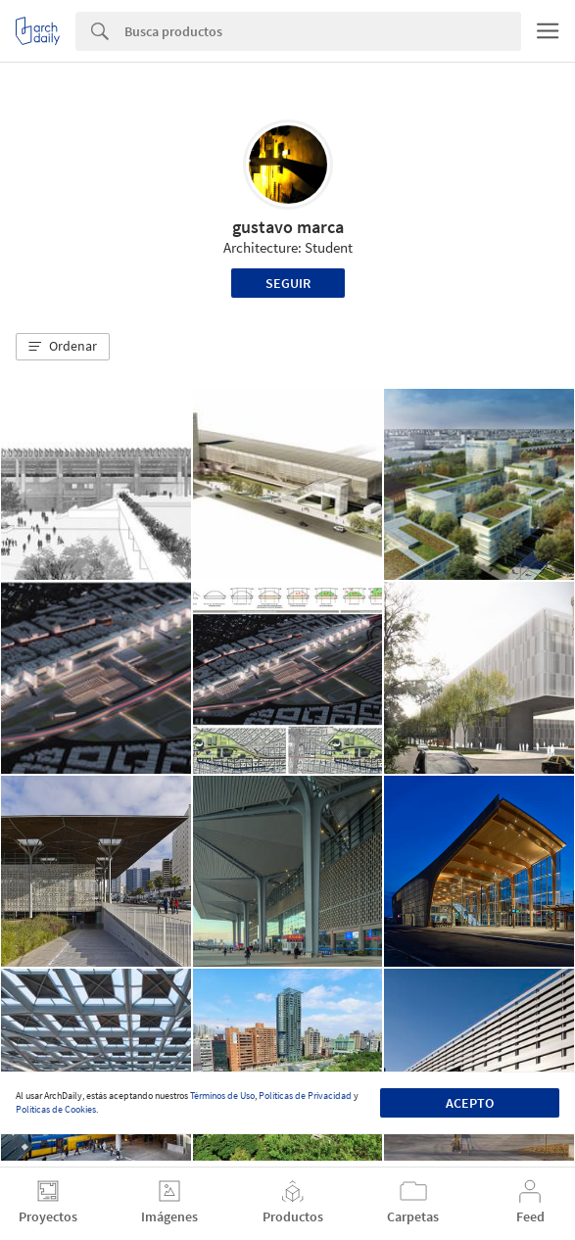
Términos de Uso (222, 1095)
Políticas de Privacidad (305, 1095)
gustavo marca (288, 226)
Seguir (288, 283)
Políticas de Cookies (56, 1109)
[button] (63, 346)
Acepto (470, 1103)
